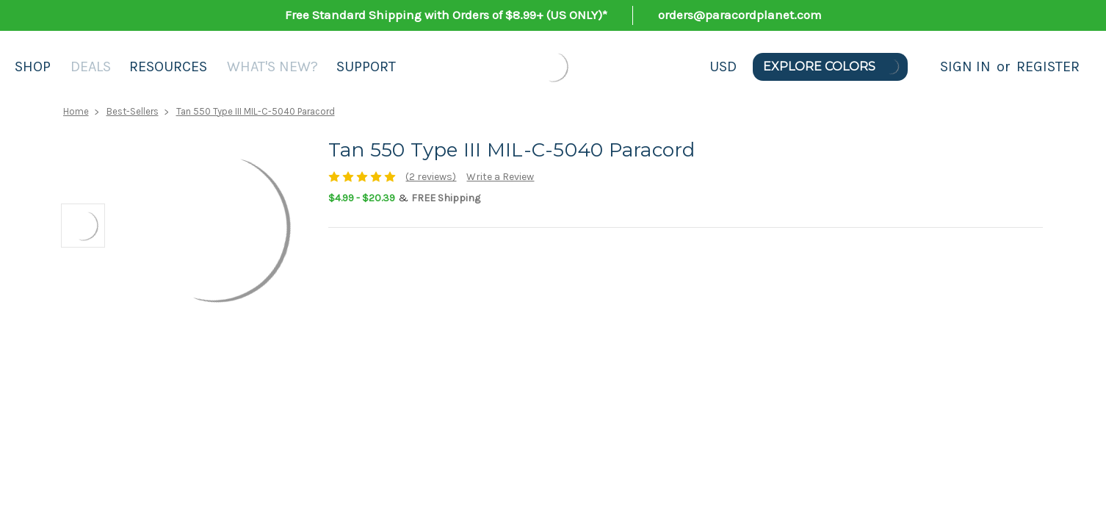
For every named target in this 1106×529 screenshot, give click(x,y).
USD (723, 66)
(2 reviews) (430, 176)
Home (76, 111)
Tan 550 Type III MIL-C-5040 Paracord (255, 111)
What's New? (272, 66)
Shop (33, 66)
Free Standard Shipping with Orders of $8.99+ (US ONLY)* (446, 14)
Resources (168, 66)
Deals (91, 66)
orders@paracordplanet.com (740, 14)
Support (366, 66)
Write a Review (500, 176)
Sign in (965, 66)
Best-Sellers (132, 111)
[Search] (924, 67)
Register (1048, 66)
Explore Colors (831, 66)
